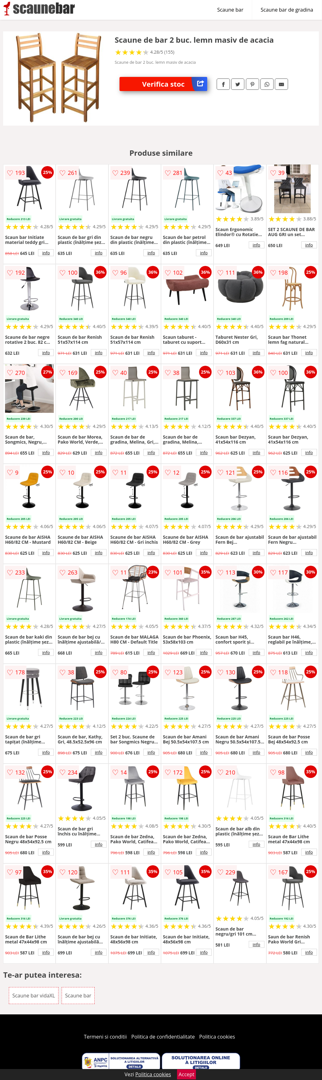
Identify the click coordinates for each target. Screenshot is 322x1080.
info (46, 253)
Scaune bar (230, 9)
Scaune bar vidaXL (33, 995)
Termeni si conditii (105, 1036)
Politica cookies (217, 1036)
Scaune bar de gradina (287, 9)
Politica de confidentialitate (163, 1036)
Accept (186, 1074)
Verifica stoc (174, 84)
